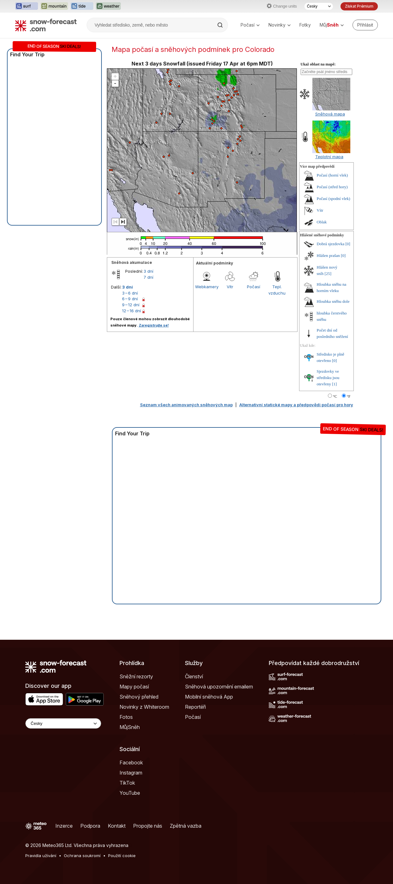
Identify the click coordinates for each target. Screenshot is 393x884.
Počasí (250, 25)
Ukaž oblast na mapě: (318, 64)
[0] (347, 243)
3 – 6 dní (130, 293)
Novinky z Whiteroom (144, 707)
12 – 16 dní (131, 310)
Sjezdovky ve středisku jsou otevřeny (328, 377)
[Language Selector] (63, 723)
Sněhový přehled (139, 697)
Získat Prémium (359, 6)
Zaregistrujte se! (154, 325)
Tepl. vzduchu (277, 290)
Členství (194, 676)
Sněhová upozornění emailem (219, 686)
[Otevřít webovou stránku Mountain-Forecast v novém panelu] (54, 6)
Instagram (131, 772)
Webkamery (206, 286)
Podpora (90, 826)
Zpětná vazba (185, 826)
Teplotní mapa (329, 156)
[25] (327, 273)
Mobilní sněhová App (209, 697)
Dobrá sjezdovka (331, 243)
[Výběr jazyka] (318, 6)
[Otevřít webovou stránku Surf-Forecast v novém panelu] (26, 6)
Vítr (230, 286)
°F (348, 396)
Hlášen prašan (328, 255)
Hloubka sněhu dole (333, 301)
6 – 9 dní (130, 298)
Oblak (322, 222)
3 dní (148, 271)
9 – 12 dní (130, 304)
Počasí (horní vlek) (332, 175)
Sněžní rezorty (136, 676)
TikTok (127, 783)
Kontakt (117, 826)
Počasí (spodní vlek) (333, 198)
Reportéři (195, 707)
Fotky (305, 25)
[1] (334, 384)
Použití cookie (122, 855)
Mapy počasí (134, 686)
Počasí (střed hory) (332, 186)
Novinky (279, 25)
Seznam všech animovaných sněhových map (186, 404)
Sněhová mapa (330, 113)
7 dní (148, 277)
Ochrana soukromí (82, 855)
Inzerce (64, 826)
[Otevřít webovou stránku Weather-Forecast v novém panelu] (108, 6)
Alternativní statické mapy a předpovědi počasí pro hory (296, 404)
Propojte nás (147, 826)
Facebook (131, 762)
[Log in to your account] (365, 25)
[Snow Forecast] (46, 25)
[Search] (221, 25)
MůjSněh (130, 727)
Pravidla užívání (40, 855)
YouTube (130, 793)
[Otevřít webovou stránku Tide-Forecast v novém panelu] (82, 6)
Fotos (126, 717)
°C (335, 396)
